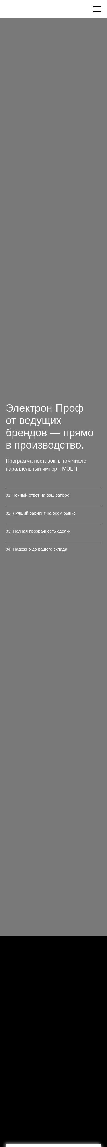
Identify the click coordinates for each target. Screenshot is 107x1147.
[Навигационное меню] (97, 9)
